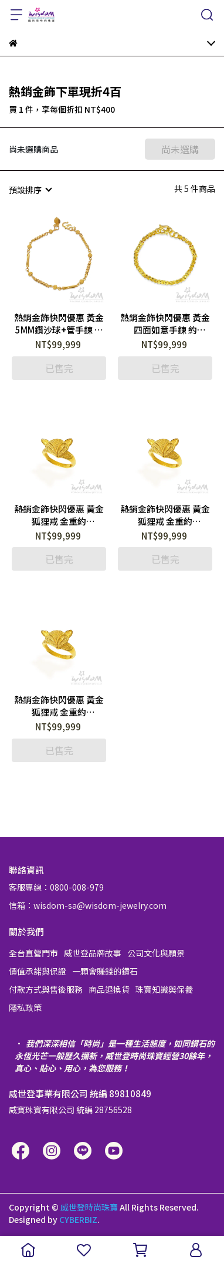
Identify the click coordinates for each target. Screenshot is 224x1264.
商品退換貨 (109, 989)
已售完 (59, 368)
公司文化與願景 (156, 953)
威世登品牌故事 (92, 953)
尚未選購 (180, 149)
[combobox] (30, 189)
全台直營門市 (33, 953)
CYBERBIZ (78, 1219)
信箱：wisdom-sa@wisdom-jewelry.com (88, 905)
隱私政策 (25, 1007)
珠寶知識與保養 (164, 989)
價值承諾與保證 (37, 971)
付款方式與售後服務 (46, 989)
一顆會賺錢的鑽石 (105, 971)
